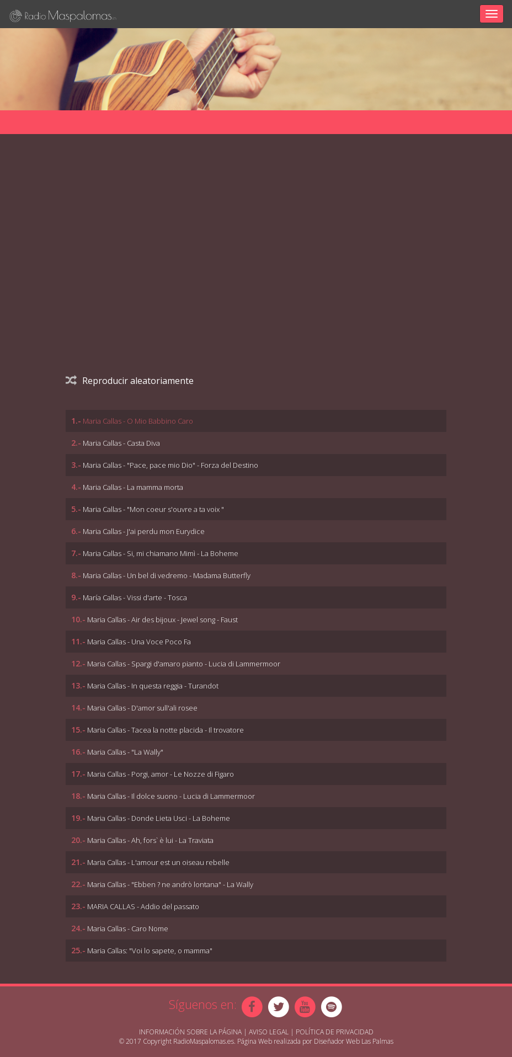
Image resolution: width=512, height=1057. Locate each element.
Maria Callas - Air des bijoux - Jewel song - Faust (162, 619)
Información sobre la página (190, 1032)
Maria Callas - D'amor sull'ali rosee (142, 708)
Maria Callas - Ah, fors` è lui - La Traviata (150, 840)
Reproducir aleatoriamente (130, 381)
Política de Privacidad (335, 1032)
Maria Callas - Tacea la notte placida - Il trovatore (165, 730)
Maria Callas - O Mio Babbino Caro (138, 421)
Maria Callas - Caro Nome (127, 928)
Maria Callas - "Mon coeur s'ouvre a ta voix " (153, 509)
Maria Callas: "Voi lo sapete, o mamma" (149, 950)
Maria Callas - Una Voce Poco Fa (139, 642)
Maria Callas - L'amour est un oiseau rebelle (158, 862)
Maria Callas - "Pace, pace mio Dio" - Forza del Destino (170, 465)
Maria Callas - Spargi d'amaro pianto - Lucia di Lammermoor (183, 664)
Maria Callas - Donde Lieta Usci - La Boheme (158, 818)
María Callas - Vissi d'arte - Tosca (135, 597)
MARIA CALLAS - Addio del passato (143, 906)
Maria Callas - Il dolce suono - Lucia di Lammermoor (171, 796)
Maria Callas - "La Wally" (125, 752)
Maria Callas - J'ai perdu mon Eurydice (144, 531)
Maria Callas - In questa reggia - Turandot (152, 686)
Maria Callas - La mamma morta (133, 487)
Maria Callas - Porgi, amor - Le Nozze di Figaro (160, 774)
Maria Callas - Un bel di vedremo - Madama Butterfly (166, 575)
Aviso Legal (269, 1032)
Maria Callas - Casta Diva (121, 443)
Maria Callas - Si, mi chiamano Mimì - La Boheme (160, 553)
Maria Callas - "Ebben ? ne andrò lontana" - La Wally (170, 884)
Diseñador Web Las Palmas (353, 1041)
